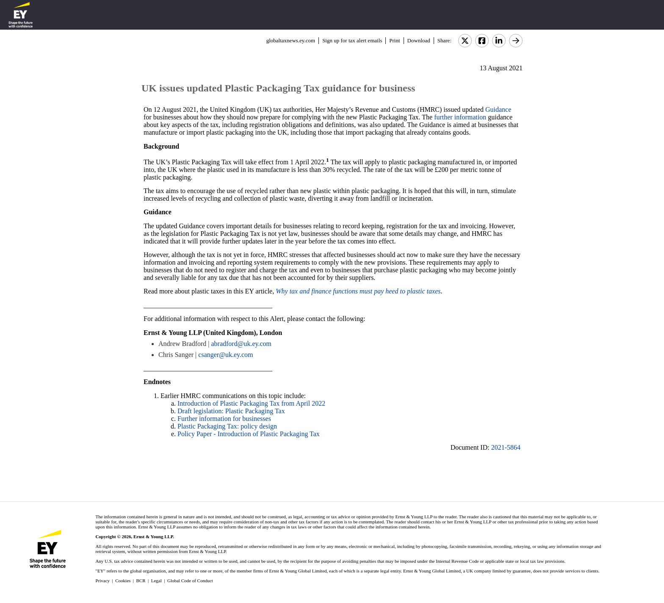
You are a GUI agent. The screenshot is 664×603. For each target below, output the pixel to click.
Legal (156, 580)
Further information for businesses (224, 418)
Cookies (122, 580)
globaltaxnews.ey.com (290, 40)
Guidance (498, 109)
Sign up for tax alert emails (352, 40)
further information (460, 117)
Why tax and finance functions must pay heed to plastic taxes (358, 291)
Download (418, 40)
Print (394, 40)
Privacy (102, 580)
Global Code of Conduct (190, 580)
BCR (141, 580)
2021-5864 (505, 447)
